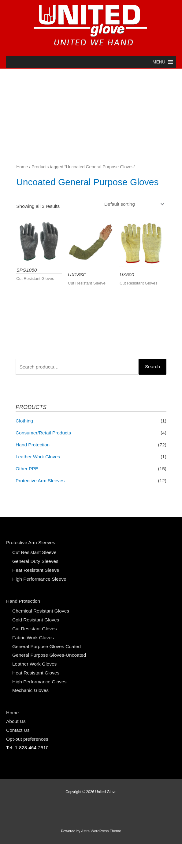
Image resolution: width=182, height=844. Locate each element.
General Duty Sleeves (35, 561)
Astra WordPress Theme (101, 831)
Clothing (24, 420)
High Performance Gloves (39, 681)
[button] (159, 62)
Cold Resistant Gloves (35, 619)
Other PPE (27, 468)
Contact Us (18, 730)
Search (152, 366)
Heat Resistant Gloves (35, 672)
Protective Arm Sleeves (40, 480)
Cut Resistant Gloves (34, 628)
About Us (16, 721)
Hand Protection (33, 444)
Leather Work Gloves (38, 456)
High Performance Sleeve (39, 579)
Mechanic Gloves (30, 690)
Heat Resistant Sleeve (35, 570)
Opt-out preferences (27, 739)
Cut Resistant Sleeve (34, 552)
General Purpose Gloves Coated (46, 646)
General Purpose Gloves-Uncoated (49, 655)
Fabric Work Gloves (33, 637)
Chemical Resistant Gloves (40, 610)
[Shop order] (132, 204)
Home (22, 166)
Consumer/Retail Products (43, 432)
